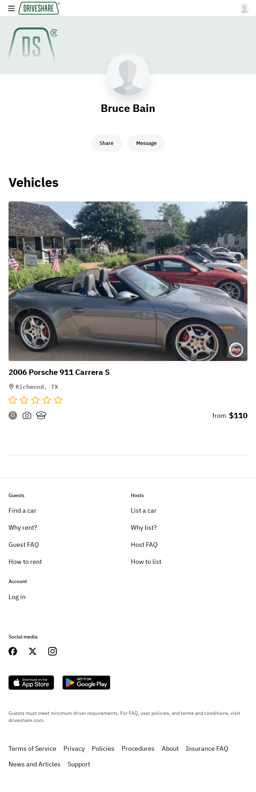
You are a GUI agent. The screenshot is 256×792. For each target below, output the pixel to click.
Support (79, 764)
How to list (146, 561)
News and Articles (35, 764)
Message (146, 143)
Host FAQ (144, 544)
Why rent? (23, 527)
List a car (144, 510)
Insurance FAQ (207, 748)
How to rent (25, 561)
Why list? (144, 527)
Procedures (138, 748)
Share (106, 143)
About (170, 748)
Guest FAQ (24, 544)
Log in (17, 597)
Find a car (23, 510)
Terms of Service (32, 748)
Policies (103, 748)
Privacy (74, 748)
